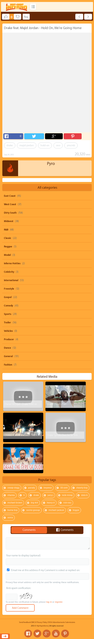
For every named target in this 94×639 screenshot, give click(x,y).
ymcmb (71, 145)
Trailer (7, 322)
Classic (7, 238)
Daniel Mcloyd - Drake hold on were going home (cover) (35, 404)
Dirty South (10, 212)
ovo (58, 145)
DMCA (33, 622)
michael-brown (14, 502)
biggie (76, 510)
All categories (47, 187)
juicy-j (50, 495)
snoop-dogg (13, 487)
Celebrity (9, 272)
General (8, 356)
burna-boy (12, 510)
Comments (29, 530)
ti (24, 495)
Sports (7, 314)
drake (9, 145)
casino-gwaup (33, 510)
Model (7, 255)
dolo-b (84, 495)
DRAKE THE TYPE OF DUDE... (19, 466)
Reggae (8, 246)
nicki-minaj (67, 495)
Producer (9, 339)
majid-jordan (26, 145)
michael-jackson (56, 510)
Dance (7, 347)
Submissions (70, 622)
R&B (6, 229)
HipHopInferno (42, 626)
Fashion (8, 364)
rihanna (11, 495)
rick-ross (67, 502)
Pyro (51, 163)
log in (49, 602)
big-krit (34, 502)
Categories (33, 7)
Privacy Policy (42, 622)
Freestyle (9, 288)
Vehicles (8, 331)
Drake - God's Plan (56, 404)
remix (10, 517)
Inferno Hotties (12, 263)
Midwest (8, 221)
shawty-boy (82, 487)
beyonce (48, 487)
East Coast (10, 196)
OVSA (50, 622)
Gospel (8, 297)
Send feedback (25, 622)
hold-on (45, 145)
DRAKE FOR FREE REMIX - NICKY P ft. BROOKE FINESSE (33, 435)
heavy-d (51, 502)
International (11, 280)
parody (31, 487)
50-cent (64, 487)
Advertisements (59, 622)
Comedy (8, 305)
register (58, 602)
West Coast (10, 204)
